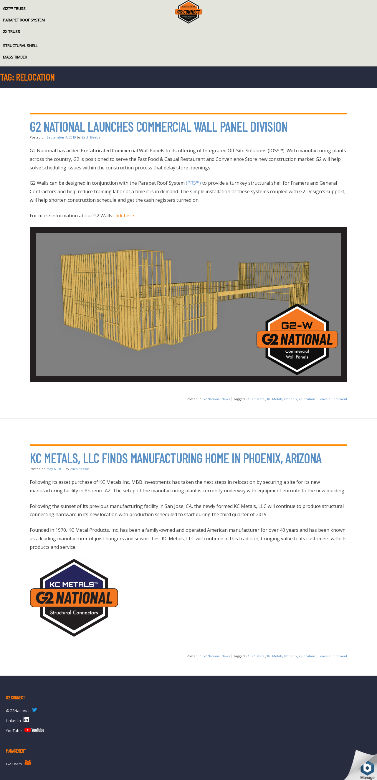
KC (248, 399)
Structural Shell (20, 45)
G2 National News (216, 399)
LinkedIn (13, 720)
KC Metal (258, 399)
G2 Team (14, 763)
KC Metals (274, 399)
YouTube (14, 730)
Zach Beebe (91, 137)
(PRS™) (193, 183)
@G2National (17, 710)
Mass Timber (15, 57)
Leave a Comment (332, 399)
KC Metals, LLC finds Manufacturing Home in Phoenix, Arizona (175, 458)
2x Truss (11, 31)
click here (123, 215)
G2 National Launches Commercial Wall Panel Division (158, 126)
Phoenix (290, 399)
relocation (307, 399)
